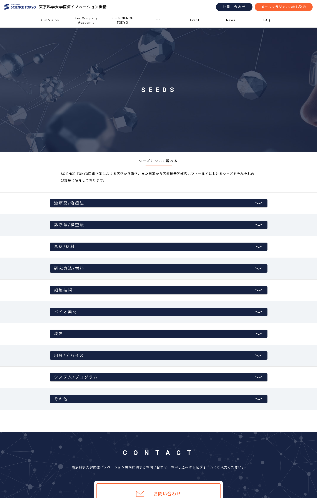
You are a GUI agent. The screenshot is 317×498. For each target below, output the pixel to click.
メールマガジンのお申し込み (283, 7)
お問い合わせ (234, 7)
